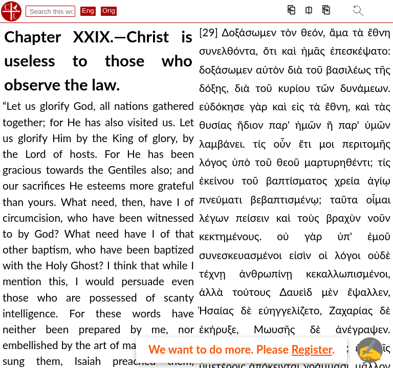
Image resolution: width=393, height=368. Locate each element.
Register (312, 349)
